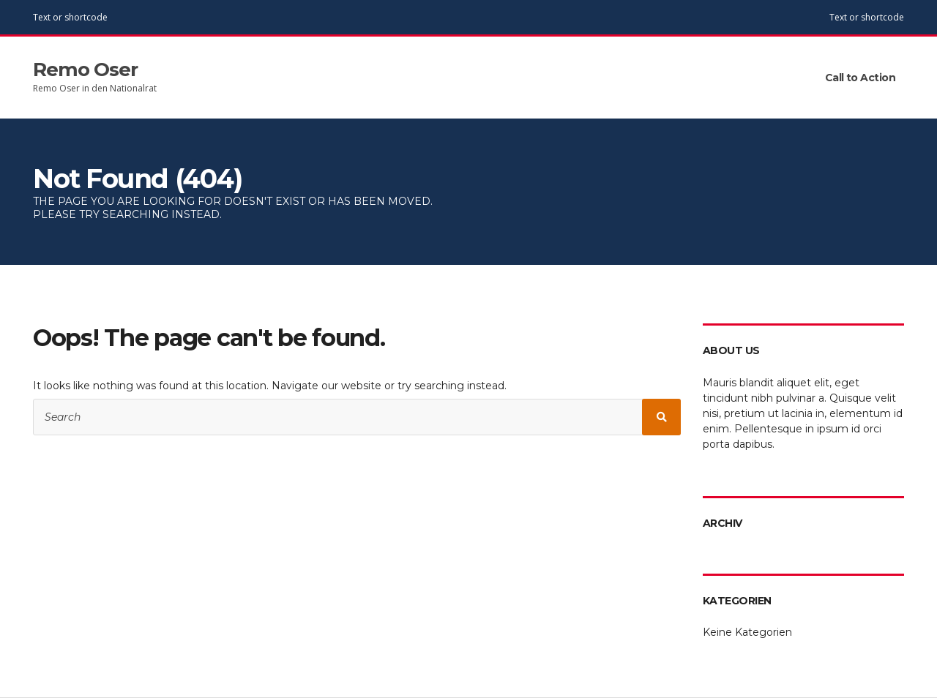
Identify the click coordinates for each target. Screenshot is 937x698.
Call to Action (860, 77)
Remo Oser (85, 69)
